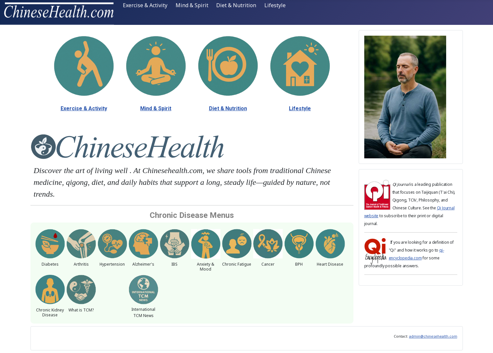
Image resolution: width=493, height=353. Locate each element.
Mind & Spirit (192, 5)
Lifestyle (275, 5)
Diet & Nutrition (236, 5)
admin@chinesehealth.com (433, 336)
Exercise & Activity (145, 5)
